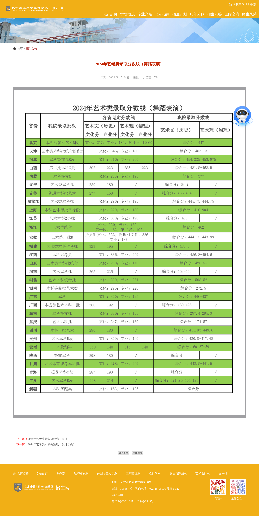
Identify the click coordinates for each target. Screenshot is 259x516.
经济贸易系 (81, 473)
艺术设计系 (202, 473)
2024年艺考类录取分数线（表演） (49, 438)
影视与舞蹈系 (178, 473)
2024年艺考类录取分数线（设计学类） (52, 444)
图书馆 (223, 473)
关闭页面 (137, 453)
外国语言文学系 (107, 473)
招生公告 (31, 48)
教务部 (60, 473)
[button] (110, 14)
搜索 (253, 4)
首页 (20, 48)
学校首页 (238, 4)
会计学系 (154, 473)
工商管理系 (133, 473)
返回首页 (123, 453)
